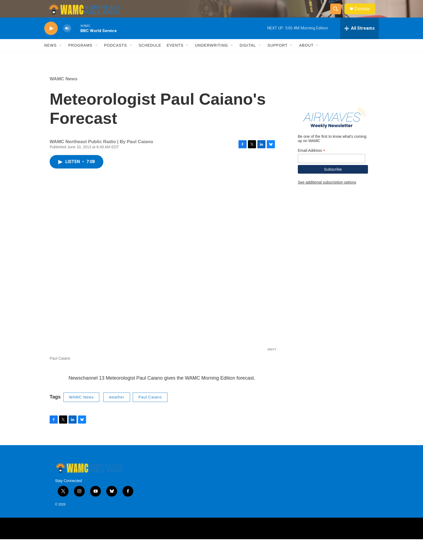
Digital (248, 56)
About (306, 56)
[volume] (67, 39)
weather (116, 408)
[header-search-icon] (337, 14)
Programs (80, 56)
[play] (51, 39)
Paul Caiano (150, 408)
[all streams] (359, 39)
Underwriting (211, 56)
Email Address (311, 161)
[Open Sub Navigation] (61, 56)
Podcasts (115, 56)
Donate (365, 14)
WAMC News (63, 89)
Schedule (150, 56)
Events (175, 56)
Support (278, 56)
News (50, 56)
